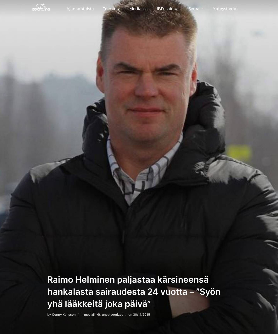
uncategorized (112, 314)
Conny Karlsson (64, 314)
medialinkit (92, 314)
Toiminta (111, 8)
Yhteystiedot (225, 8)
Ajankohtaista (80, 8)
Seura (196, 8)
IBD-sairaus (168, 8)
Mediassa (138, 8)
